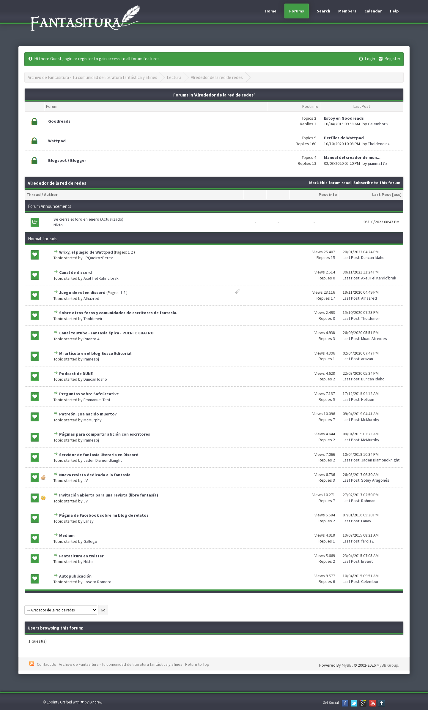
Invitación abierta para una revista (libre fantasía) (108, 495)
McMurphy (93, 420)
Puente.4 (91, 338)
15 (333, 257)
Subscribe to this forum (376, 182)
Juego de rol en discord (82, 292)
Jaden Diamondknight (103, 460)
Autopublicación (75, 576)
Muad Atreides (374, 338)
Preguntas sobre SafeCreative (89, 393)
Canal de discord (75, 272)
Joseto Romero (97, 581)
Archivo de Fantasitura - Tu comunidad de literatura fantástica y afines (92, 77)
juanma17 (376, 163)
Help (394, 11)
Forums (296, 11)
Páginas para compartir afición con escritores (104, 434)
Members (347, 11)
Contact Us (46, 664)
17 (333, 298)
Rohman (368, 500)
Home (270, 11)
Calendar (373, 11)
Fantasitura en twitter (81, 556)
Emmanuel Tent (97, 399)
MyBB (347, 665)
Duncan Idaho (373, 257)
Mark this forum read (330, 182)
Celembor (376, 123)
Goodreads (59, 121)
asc (397, 194)
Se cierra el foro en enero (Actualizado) (88, 219)
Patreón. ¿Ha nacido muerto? (88, 414)
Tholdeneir (377, 143)
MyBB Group (387, 665)
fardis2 (367, 541)
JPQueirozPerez (98, 257)
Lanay (89, 521)
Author (51, 194)
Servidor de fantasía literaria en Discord (99, 454)
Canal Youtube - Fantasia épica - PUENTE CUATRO (106, 333)
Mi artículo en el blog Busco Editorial (95, 353)
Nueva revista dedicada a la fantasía (94, 474)
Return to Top (197, 664)
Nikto (58, 224)
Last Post (381, 194)
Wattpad (57, 140)
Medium (67, 535)
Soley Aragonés (375, 480)
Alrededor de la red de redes (217, 77)
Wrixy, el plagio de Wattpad (86, 252)
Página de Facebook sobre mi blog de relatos (104, 515)
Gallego (90, 541)
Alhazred (91, 298)
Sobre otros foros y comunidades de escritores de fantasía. (118, 312)
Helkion (367, 399)
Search (323, 11)
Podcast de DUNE (76, 373)
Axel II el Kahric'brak (101, 278)
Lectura (174, 77)
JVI (86, 480)
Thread (33, 194)
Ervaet (367, 561)
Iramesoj (91, 359)
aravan (367, 358)
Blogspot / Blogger (67, 160)
